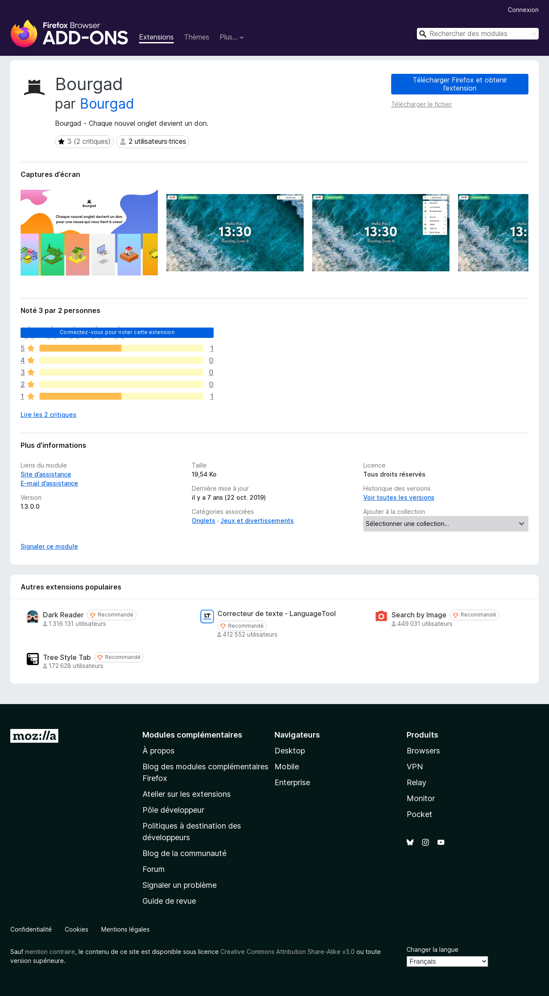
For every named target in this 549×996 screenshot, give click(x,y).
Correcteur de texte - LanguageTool (276, 614)
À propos (158, 750)
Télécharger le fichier (421, 104)
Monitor (421, 798)
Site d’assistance (46, 474)
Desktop (289, 750)
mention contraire (50, 951)
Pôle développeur (173, 809)
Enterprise (292, 782)
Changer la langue (433, 949)
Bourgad (107, 103)
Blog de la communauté (184, 853)
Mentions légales (125, 929)
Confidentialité (31, 929)
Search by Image (419, 615)
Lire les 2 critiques (48, 414)
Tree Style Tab (67, 657)
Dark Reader (63, 615)
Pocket (419, 814)
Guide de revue (169, 900)
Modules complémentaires (192, 734)
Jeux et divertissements (257, 520)
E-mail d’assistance (49, 483)
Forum (153, 869)
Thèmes (196, 37)
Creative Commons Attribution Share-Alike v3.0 (287, 951)
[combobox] (478, 33)
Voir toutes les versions (398, 497)
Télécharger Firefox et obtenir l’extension (460, 84)
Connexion (523, 9)
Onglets (203, 520)
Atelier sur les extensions (186, 794)
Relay (416, 782)
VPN (415, 766)
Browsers (423, 750)
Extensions (156, 37)
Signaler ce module (49, 546)
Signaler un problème (179, 885)
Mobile (286, 766)
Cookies (76, 929)
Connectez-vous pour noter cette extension (117, 332)
